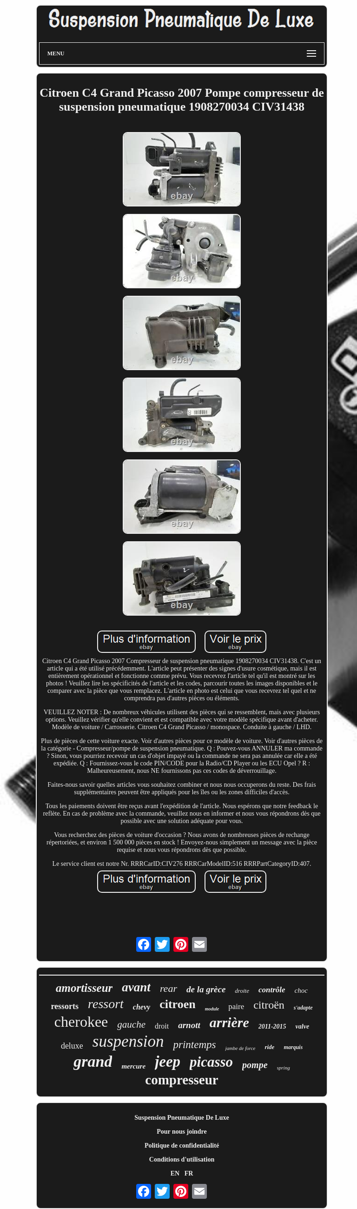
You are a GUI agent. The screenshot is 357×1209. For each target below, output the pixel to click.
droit (162, 1026)
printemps (194, 1044)
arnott (189, 1025)
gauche (131, 1024)
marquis (293, 1047)
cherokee (81, 1021)
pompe (254, 1065)
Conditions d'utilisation (181, 1159)
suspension (128, 1041)
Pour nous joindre (182, 1131)
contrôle (271, 989)
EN (175, 1173)
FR (189, 1173)
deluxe (72, 1045)
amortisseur (84, 988)
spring (283, 1067)
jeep (167, 1061)
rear (168, 988)
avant (136, 987)
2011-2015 (272, 1026)
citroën (268, 1005)
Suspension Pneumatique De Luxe (181, 1117)
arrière (229, 1022)
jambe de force (240, 1048)
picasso (211, 1062)
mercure (133, 1066)
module (212, 1008)
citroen (177, 1004)
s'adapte (303, 1007)
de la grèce (205, 989)
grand (92, 1061)
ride (269, 1046)
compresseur (181, 1079)
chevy (141, 1007)
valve (303, 1026)
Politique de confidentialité (182, 1145)
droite (242, 990)
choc (301, 990)
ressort (106, 1003)
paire (236, 1006)
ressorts (65, 1006)
